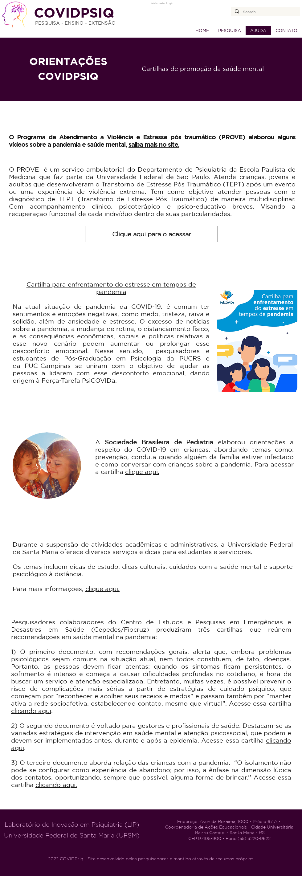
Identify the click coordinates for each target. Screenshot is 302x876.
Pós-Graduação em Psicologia (113, 358)
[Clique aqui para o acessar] (151, 234)
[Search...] (265, 12)
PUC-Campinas (48, 365)
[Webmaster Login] (162, 3)
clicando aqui (31, 710)
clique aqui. (142, 471)
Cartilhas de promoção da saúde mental (203, 68)
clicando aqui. (56, 784)
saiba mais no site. (154, 144)
